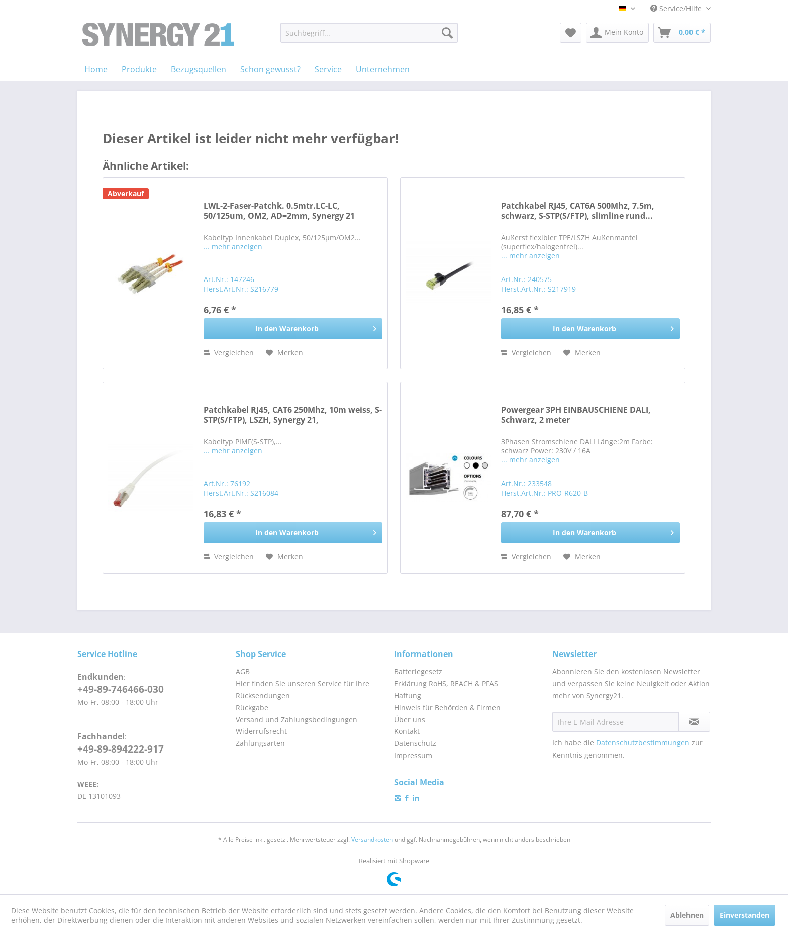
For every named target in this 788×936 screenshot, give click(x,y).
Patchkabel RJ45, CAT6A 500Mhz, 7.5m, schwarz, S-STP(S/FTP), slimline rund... (577, 211)
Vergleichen (229, 352)
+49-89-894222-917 (120, 749)
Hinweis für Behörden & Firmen (447, 707)
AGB (243, 671)
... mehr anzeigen (233, 246)
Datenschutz (415, 743)
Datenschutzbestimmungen (643, 742)
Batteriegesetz (418, 671)
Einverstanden (744, 915)
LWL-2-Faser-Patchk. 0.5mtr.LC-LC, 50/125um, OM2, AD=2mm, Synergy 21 (279, 211)
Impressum (413, 755)
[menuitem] (369, 33)
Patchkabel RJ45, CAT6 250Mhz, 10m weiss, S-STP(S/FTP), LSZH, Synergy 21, (293, 415)
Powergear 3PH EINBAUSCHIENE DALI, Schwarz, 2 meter (576, 415)
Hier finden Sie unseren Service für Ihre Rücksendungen (302, 689)
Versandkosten (372, 839)
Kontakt (407, 731)
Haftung (407, 695)
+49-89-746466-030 (120, 689)
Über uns (409, 719)
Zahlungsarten (260, 743)
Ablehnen (687, 915)
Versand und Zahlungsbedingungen (296, 719)
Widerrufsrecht (261, 731)
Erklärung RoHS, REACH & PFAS (446, 683)
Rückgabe (252, 707)
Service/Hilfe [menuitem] (677, 8)
